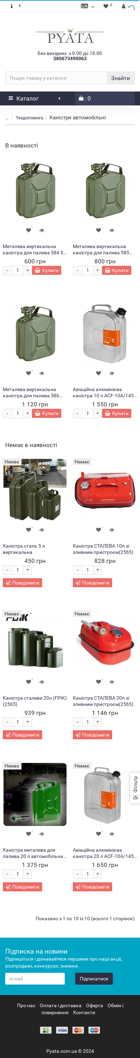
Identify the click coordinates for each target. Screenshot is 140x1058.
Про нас (26, 1005)
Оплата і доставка (60, 1005)
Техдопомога (29, 117)
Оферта (94, 1005)
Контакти (84, 1012)
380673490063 (70, 58)
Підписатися (94, 978)
